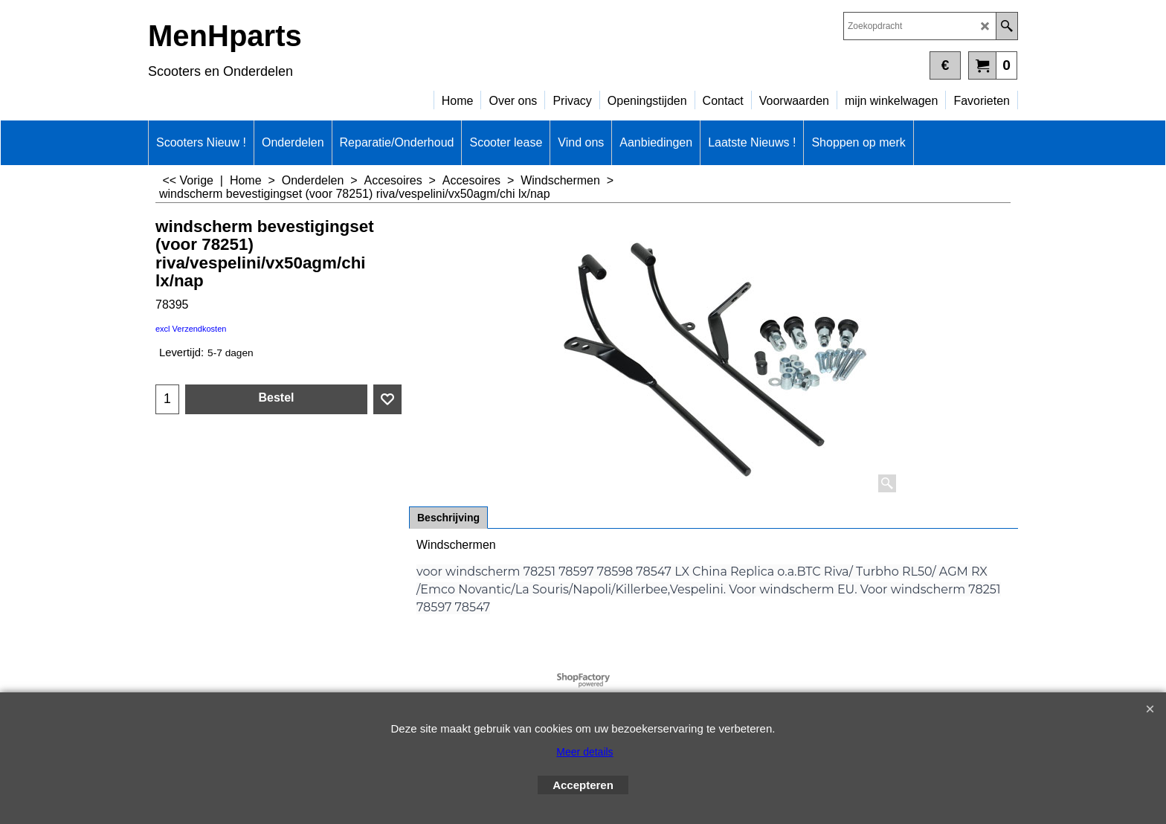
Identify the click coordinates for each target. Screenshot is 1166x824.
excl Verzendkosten (190, 328)
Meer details (584, 752)
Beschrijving (448, 518)
